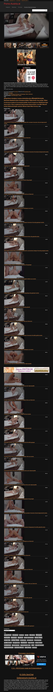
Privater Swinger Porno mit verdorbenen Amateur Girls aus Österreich (18, 194)
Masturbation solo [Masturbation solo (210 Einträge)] (34, 104)
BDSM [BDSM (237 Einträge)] (24, 98)
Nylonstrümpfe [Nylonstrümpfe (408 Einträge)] (12, 106)
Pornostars (20, 7)
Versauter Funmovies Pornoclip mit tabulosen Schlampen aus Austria (18, 208)
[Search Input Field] (38, 10)
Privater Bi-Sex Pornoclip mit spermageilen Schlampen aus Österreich (19, 541)
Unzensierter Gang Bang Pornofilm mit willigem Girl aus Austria (17, 414)
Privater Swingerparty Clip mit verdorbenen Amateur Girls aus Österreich (19, 400)
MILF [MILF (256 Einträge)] (41, 104)
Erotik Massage (11, 94)
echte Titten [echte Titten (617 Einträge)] (43, 100)
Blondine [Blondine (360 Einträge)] (29, 98)
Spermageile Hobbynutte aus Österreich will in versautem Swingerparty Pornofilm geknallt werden (24, 527)
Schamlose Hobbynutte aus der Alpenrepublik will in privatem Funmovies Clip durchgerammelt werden (25, 513)
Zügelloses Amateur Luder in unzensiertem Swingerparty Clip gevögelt (19, 498)
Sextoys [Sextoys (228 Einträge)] (36, 106)
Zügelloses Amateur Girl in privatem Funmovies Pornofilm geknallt (18, 597)
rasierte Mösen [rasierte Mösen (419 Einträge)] (22, 106)
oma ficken (18, 0)
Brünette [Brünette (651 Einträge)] (41, 98)
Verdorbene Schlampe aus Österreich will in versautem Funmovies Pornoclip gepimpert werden (24, 222)
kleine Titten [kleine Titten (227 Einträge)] (10, 104)
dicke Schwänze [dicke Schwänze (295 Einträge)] (20, 100)
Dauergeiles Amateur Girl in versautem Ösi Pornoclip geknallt (17, 307)
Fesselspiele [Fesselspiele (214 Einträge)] (19, 102)
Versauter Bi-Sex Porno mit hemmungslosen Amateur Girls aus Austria (19, 456)
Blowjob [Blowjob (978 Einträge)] (35, 98)
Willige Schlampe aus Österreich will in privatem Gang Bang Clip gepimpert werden (21, 293)
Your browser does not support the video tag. (26, 27)
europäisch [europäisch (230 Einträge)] (13, 102)
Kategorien (8, 7)
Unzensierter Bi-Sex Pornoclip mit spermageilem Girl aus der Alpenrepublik (20, 470)
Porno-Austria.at (12, 3)
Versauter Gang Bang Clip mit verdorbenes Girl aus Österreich (17, 555)
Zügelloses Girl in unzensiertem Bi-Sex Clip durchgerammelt (16, 165)
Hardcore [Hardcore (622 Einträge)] (42, 102)
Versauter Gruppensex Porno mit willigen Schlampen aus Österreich (18, 569)
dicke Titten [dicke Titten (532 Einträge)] (29, 100)
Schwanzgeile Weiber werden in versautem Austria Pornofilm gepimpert (19, 625)
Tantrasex (31, 94)
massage (11, 92)
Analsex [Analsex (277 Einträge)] (19, 98)
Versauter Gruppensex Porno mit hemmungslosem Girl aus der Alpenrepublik (20, 484)
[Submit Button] (46, 10)
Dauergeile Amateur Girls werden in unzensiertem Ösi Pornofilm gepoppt (19, 442)
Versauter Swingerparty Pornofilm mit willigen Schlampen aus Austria (18, 349)
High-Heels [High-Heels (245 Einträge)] (31, 642)
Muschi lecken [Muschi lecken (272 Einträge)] (39, 645)
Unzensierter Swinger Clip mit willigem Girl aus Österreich (16, 611)
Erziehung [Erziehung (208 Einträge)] (7, 102)
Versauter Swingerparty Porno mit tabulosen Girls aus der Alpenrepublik (19, 385)
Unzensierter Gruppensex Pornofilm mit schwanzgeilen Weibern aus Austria (20, 278)
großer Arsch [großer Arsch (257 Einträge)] (27, 102)
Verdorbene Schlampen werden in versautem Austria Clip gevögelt (18, 180)
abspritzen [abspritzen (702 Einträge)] (7, 98)
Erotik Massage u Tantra (16, 95)
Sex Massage (22, 94)
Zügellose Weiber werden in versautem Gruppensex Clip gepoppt (17, 264)
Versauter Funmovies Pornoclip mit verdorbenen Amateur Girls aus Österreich (20, 583)
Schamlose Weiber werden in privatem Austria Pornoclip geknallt (17, 428)
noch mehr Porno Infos (8, 89)
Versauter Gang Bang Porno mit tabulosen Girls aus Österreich (17, 137)
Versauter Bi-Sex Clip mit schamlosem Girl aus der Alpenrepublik (17, 363)
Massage (17, 94)
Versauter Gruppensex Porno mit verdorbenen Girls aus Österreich (18, 321)
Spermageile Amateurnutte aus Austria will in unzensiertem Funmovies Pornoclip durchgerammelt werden (26, 151)
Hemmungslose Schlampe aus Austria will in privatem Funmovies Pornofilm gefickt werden (23, 335)
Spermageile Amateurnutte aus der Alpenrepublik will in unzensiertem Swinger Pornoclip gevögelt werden (26, 250)
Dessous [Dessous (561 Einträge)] (7, 100)
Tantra (26, 94)
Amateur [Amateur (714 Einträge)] (14, 98)
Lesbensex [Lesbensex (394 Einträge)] (18, 104)
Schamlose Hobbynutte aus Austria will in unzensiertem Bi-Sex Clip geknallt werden (21, 236)
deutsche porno (25, 0)
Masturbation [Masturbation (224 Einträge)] (25, 104)
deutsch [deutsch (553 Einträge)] (12, 100)
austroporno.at (12, 0)
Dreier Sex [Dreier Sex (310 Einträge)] (36, 100)
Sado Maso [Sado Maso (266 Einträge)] (30, 106)
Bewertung (14, 7)
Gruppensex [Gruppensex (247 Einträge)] (35, 102)
